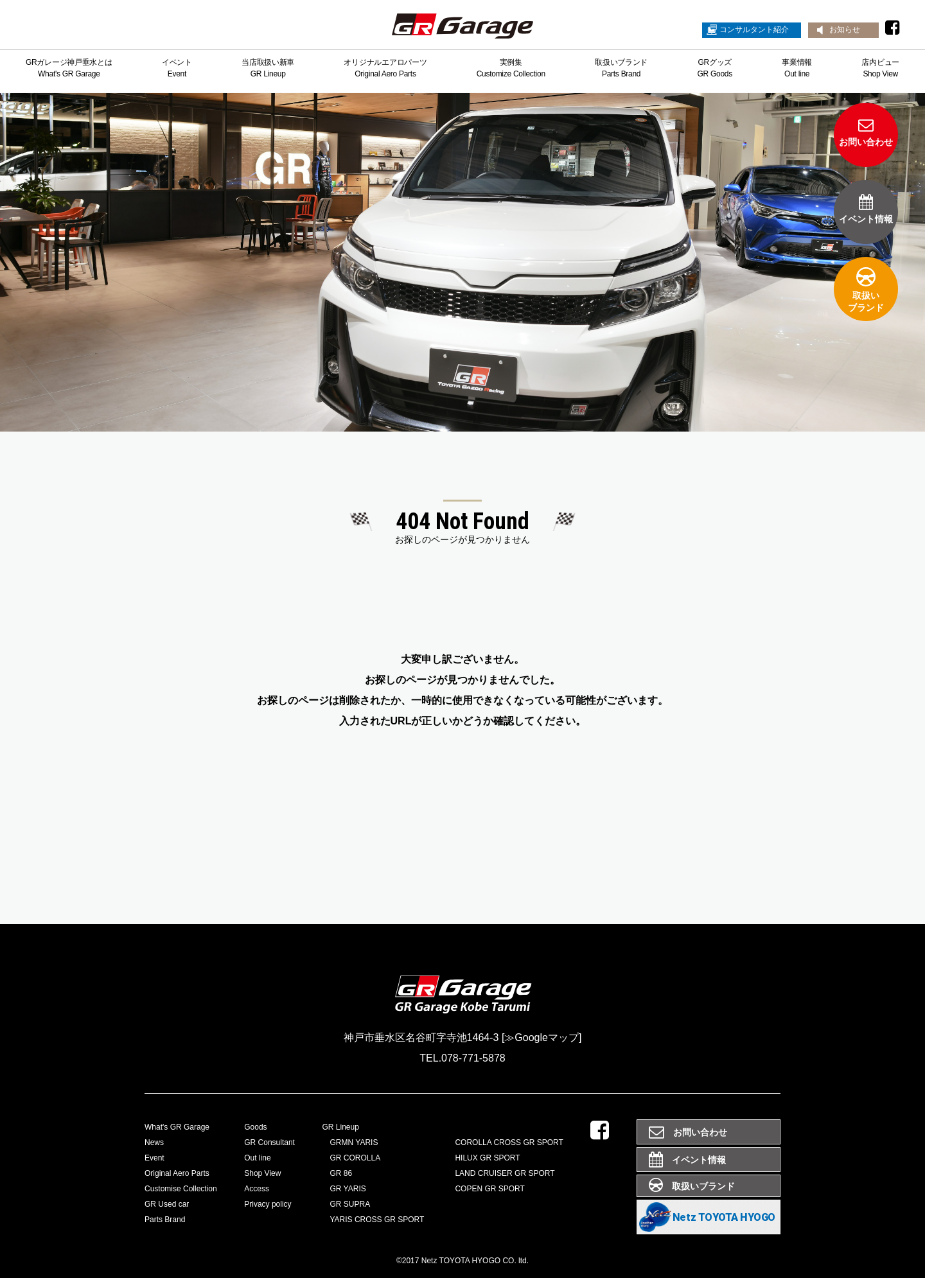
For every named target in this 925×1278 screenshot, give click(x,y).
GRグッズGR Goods (714, 68)
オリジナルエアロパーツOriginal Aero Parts (385, 68)
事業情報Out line (797, 68)
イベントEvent (177, 68)
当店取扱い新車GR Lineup (268, 68)
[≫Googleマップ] (541, 1037)
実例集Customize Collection (511, 68)
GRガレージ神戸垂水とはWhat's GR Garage (69, 68)
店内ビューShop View (880, 68)
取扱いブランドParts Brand (621, 68)
